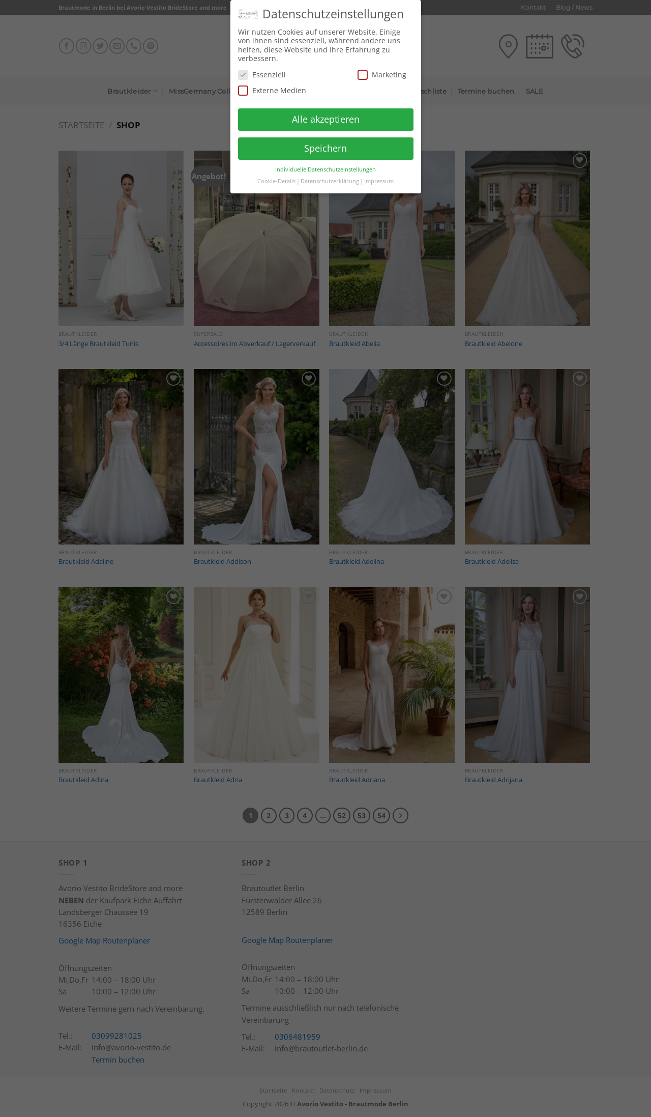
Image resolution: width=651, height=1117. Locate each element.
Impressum (379, 177)
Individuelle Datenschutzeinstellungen (325, 165)
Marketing (382, 71)
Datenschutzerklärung (330, 177)
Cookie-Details (276, 177)
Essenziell (262, 71)
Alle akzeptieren (326, 116)
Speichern (325, 145)
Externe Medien (272, 87)
